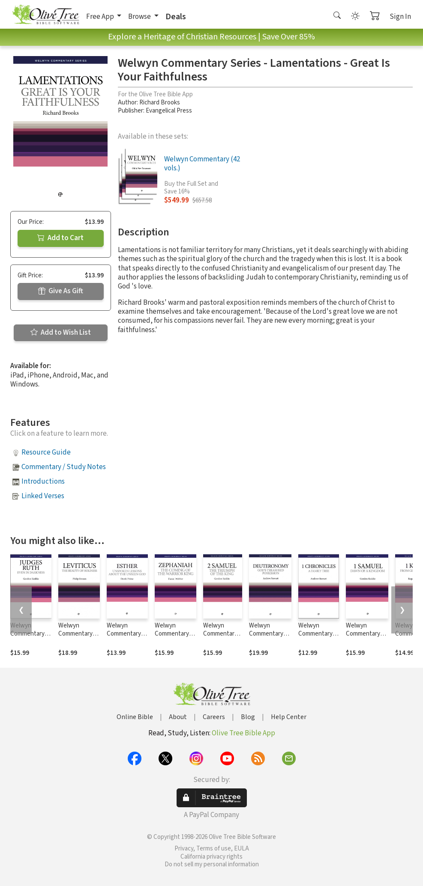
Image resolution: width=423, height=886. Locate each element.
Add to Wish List (60, 332)
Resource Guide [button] (46, 452)
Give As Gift (60, 291)
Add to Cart (60, 238)
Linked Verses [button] (42, 496)
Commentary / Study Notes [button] (63, 467)
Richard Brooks (159, 102)
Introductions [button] (43, 481)
